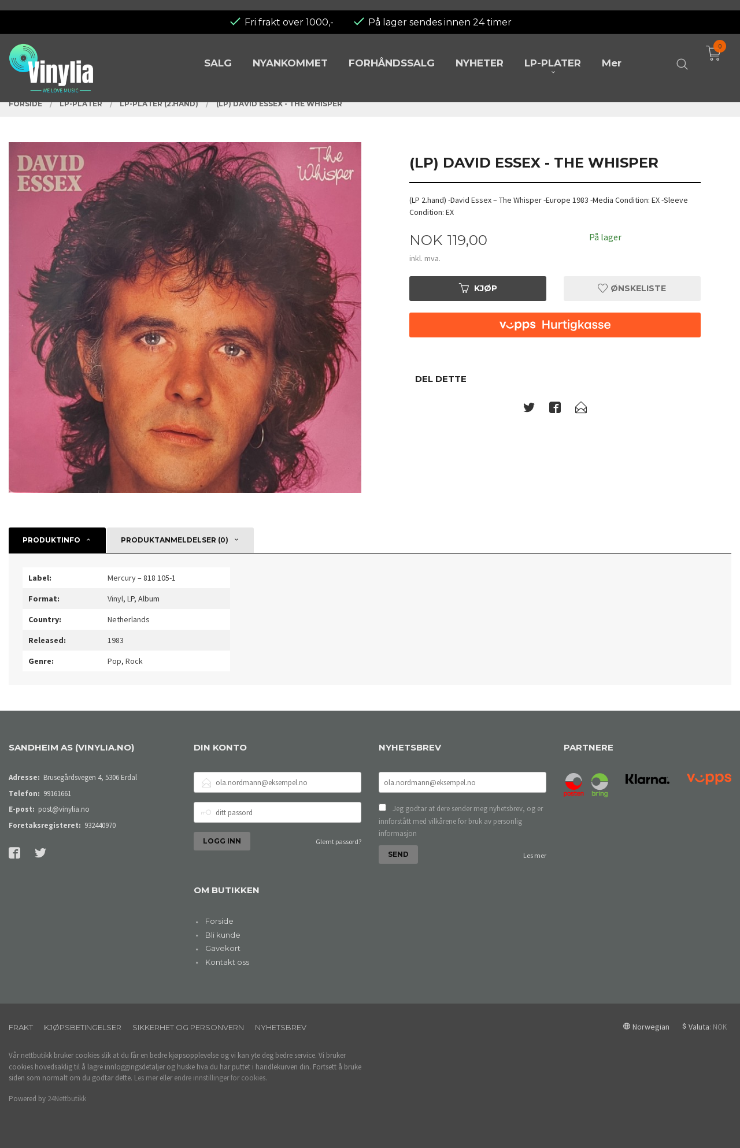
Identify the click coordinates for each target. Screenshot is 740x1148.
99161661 (57, 793)
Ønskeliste (632, 288)
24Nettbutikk (66, 1099)
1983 (116, 640)
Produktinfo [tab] (51, 540)
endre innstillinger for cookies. (220, 1078)
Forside (219, 921)
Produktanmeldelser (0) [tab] (174, 540)
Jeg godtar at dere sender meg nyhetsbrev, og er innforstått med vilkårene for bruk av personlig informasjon (461, 821)
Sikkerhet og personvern (188, 1027)
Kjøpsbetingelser (82, 1027)
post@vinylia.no (64, 809)
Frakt (21, 1027)
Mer (611, 53)
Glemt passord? (338, 841)
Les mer (534, 855)
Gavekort (222, 948)
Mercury (122, 578)
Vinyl (115, 598)
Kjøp (478, 288)
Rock (134, 661)
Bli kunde (222, 934)
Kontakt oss (227, 962)
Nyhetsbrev (280, 1027)
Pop (114, 661)
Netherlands (129, 619)
